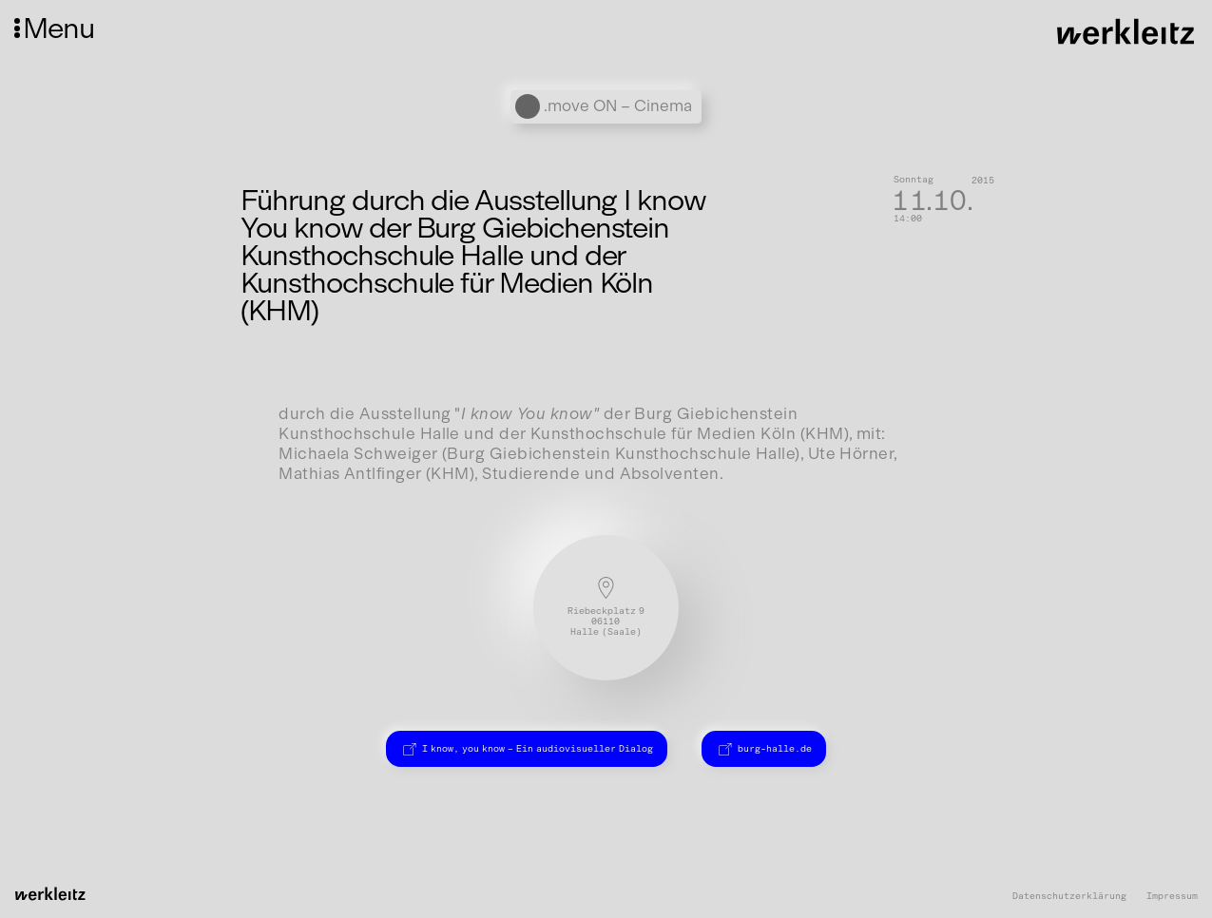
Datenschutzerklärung (1069, 896)
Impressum (1172, 896)
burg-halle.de (764, 749)
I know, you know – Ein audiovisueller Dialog (526, 749)
